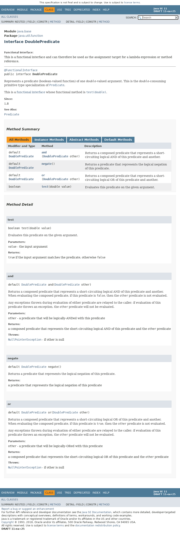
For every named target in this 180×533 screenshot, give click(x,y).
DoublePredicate (21, 156)
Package (36, 9)
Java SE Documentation (96, 512)
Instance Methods (49, 139)
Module (22, 9)
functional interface (31, 92)
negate (47, 163)
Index (96, 9)
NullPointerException (24, 339)
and (44, 152)
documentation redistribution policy (97, 525)
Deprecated (82, 9)
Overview (8, 9)
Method (55, 21)
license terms (132, 2)
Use (59, 9)
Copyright (7, 522)
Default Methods (118, 139)
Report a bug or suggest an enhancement (27, 508)
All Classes (9, 16)
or (43, 175)
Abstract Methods (84, 139)
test (45, 186)
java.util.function (30, 35)
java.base (24, 31)
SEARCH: (131, 17)
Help (106, 9)
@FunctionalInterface (20, 70)
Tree (68, 9)
